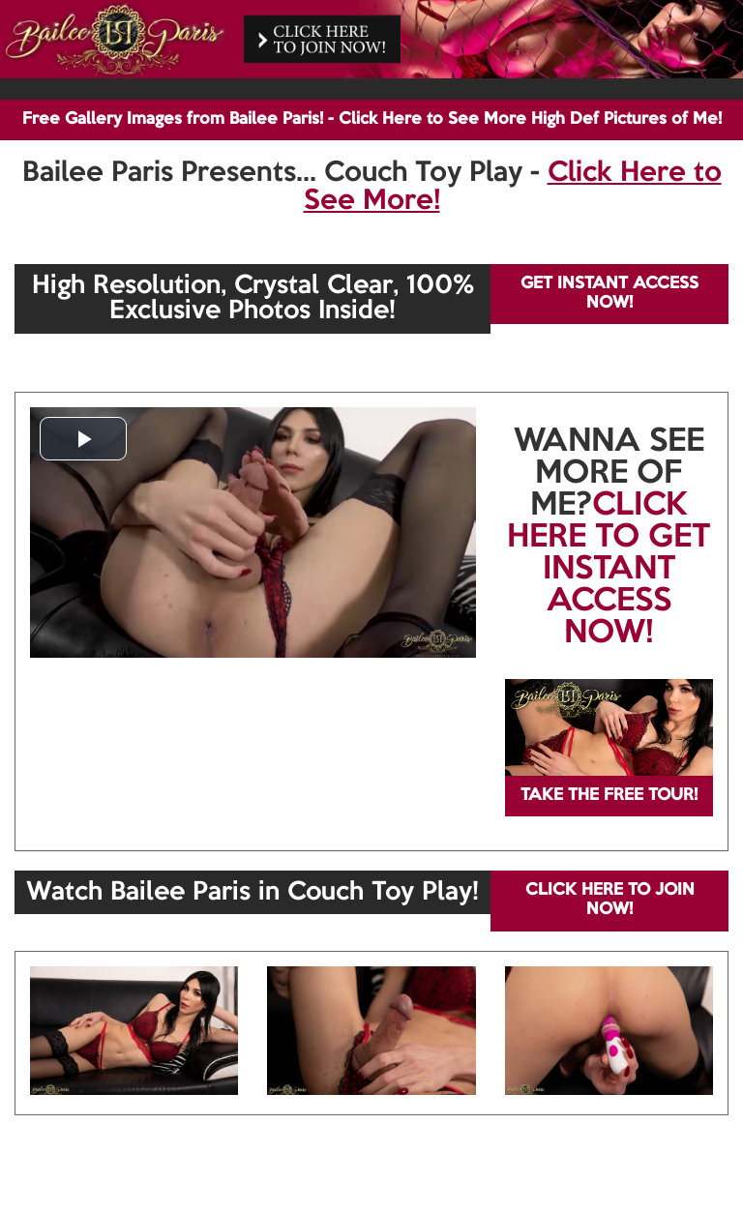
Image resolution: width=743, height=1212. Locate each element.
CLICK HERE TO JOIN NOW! (610, 900)
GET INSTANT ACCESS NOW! (609, 293)
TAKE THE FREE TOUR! (609, 795)
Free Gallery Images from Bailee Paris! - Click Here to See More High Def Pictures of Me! (372, 119)
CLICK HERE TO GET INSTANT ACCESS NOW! (608, 569)
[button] (83, 438)
